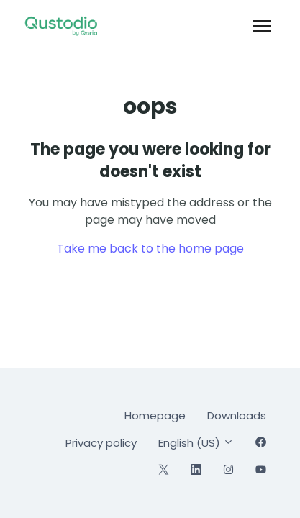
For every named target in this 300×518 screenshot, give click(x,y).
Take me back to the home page (150, 248)
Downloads (236, 415)
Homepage (155, 415)
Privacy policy (101, 442)
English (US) (196, 442)
